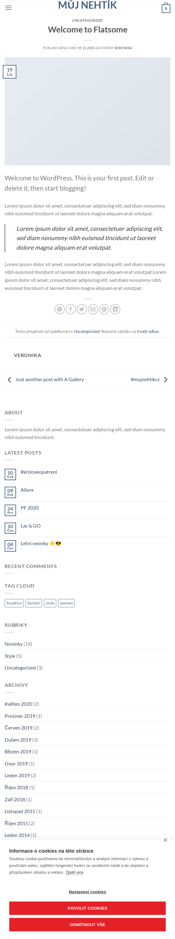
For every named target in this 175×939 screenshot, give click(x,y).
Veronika (123, 48)
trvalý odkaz (148, 331)
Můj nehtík (87, 5)
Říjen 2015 (16, 823)
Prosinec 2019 (20, 716)
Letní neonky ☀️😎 (41, 543)
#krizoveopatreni (39, 472)
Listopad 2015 (20, 811)
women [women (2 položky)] (66, 603)
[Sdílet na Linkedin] (115, 309)
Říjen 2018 (16, 787)
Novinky (14, 644)
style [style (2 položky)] (50, 603)
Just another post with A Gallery (44, 379)
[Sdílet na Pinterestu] (104, 309)
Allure (27, 490)
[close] (165, 839)
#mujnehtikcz (150, 379)
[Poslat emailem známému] (93, 309)
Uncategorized (87, 20)
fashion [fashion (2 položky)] (33, 603)
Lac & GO (31, 525)
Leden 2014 (17, 835)
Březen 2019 (18, 751)
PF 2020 (30, 507)
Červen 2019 (18, 727)
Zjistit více (75, 872)
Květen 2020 (18, 704)
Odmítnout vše (87, 924)
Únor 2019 (16, 763)
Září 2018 (15, 799)
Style (10, 656)
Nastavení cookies (87, 891)
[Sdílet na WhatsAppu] (60, 309)
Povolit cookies (87, 908)
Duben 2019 (18, 740)
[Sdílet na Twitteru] (82, 309)
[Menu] (8, 7)
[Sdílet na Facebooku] (71, 309)
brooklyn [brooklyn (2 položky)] (14, 603)
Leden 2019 (17, 775)
